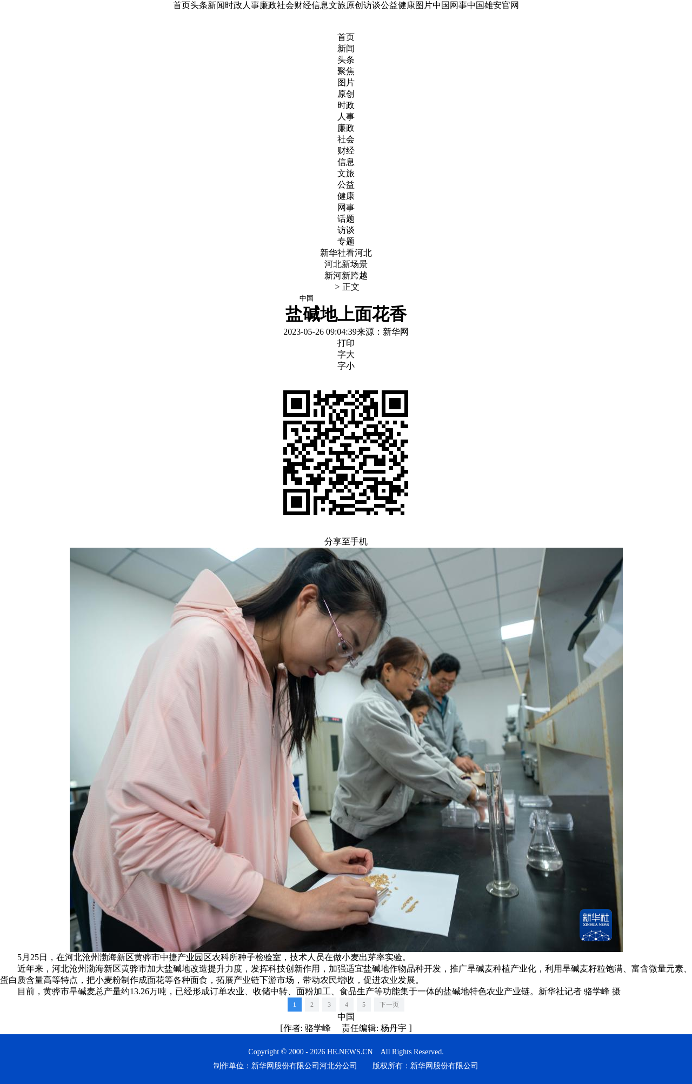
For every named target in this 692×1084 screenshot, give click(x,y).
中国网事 (449, 5)
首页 (181, 5)
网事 (346, 207)
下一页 (389, 1004)
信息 (320, 5)
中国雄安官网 (493, 5)
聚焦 (346, 71)
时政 (233, 5)
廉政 (268, 5)
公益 (389, 5)
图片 (423, 5)
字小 (346, 365)
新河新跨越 (346, 275)
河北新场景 (346, 264)
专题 (346, 241)
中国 (346, 1016)
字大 (346, 354)
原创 (354, 5)
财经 (302, 5)
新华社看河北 (346, 252)
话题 (346, 218)
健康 (406, 5)
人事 (251, 5)
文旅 (337, 5)
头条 (199, 5)
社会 (285, 5)
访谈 (372, 5)
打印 (346, 343)
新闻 (216, 5)
